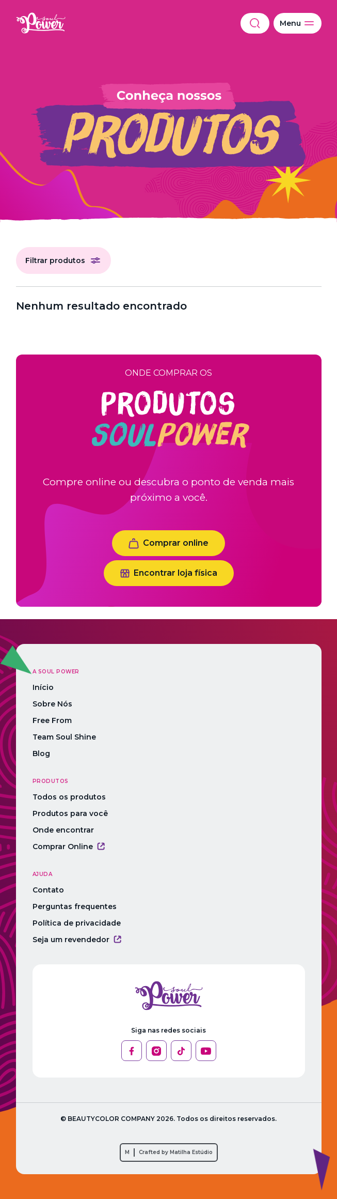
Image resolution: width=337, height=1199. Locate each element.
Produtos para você (70, 813)
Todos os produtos (69, 797)
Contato (48, 890)
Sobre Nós (52, 704)
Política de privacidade (77, 923)
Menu (297, 23)
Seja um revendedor (77, 939)
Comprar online (168, 543)
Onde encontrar (63, 830)
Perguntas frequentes (75, 906)
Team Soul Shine (64, 737)
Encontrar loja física (168, 573)
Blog (41, 753)
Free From (52, 720)
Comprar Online (69, 846)
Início (43, 687)
